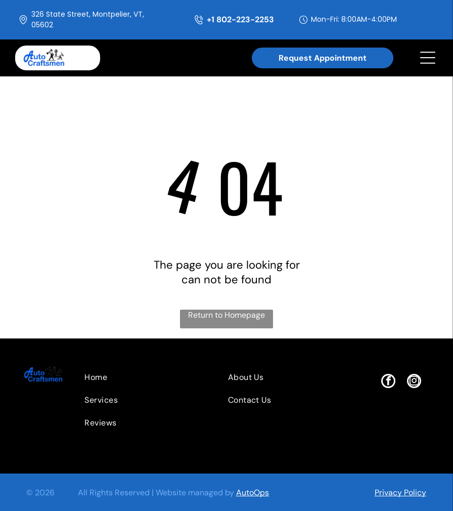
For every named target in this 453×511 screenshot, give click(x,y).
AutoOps (252, 492)
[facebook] (388, 382)
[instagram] (414, 382)
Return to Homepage (226, 315)
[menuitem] (136, 377)
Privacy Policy (400, 492)
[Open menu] (427, 57)
